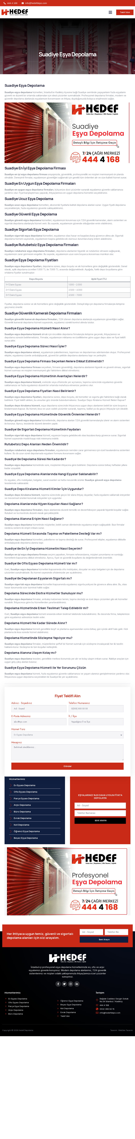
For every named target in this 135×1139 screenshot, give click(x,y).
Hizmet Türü (18, 729)
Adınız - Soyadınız (21, 703)
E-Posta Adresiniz (20, 716)
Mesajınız (16, 742)
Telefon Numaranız (79, 703)
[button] (110, 12)
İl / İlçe (73, 716)
